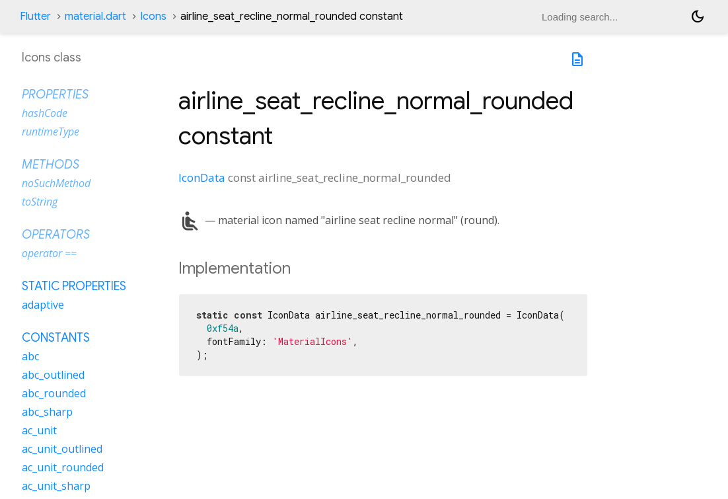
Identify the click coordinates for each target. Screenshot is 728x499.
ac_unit (39, 430)
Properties (55, 94)
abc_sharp (47, 411)
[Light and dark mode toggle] (697, 16)
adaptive (43, 304)
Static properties (74, 286)
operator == (49, 253)
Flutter (35, 16)
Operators (56, 234)
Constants (56, 337)
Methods (50, 164)
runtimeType (50, 131)
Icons (153, 16)
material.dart (95, 16)
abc (30, 356)
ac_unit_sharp (56, 486)
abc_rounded (54, 393)
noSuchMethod (56, 183)
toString (39, 201)
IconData (201, 177)
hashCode (44, 113)
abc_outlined (53, 374)
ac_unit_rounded (63, 467)
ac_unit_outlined (62, 448)
